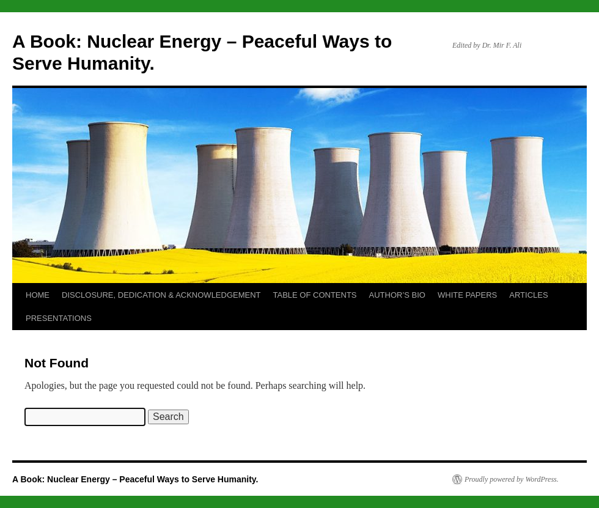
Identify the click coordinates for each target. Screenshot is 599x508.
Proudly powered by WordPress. (512, 479)
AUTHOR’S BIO (397, 295)
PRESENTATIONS (59, 318)
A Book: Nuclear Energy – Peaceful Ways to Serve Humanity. (135, 479)
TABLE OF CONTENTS (315, 295)
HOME (38, 295)
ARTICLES (528, 295)
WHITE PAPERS (467, 295)
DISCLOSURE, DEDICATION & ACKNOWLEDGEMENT (161, 295)
